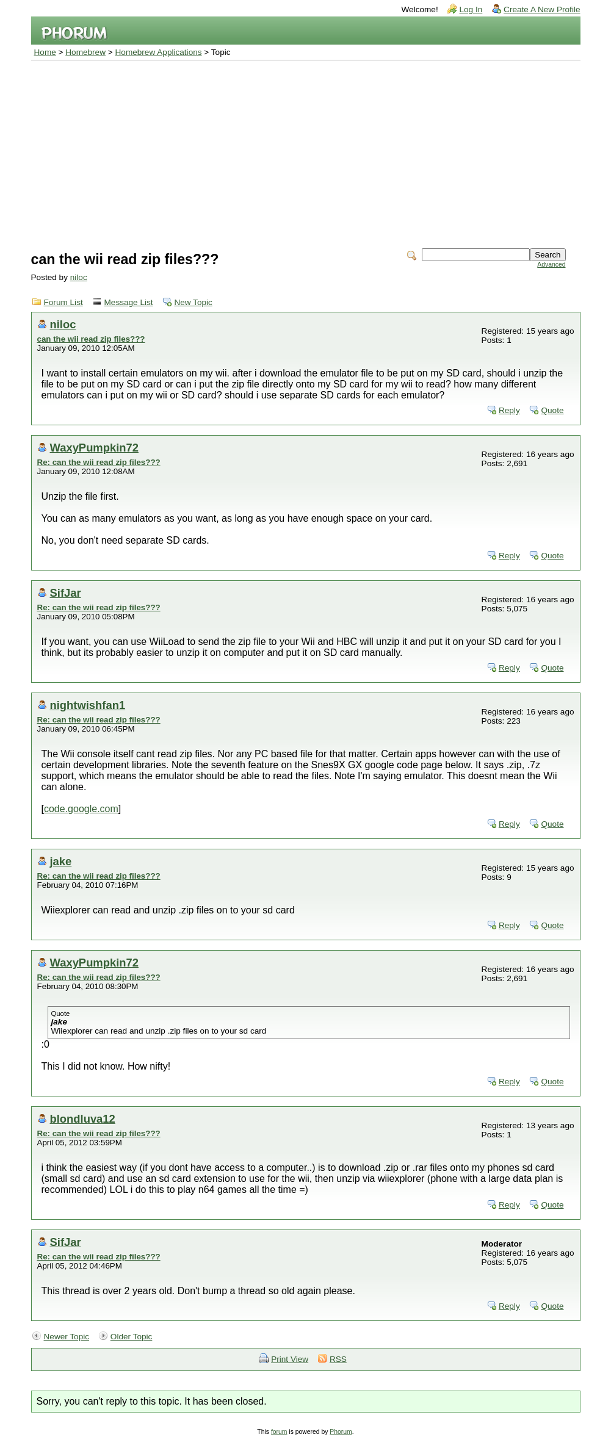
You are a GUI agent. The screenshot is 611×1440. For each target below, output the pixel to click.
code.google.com (81, 809)
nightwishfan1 (88, 705)
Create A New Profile (542, 9)
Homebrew (85, 52)
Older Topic (131, 1336)
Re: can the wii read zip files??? (99, 462)
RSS (338, 1359)
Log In (470, 9)
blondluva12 (82, 1118)
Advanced (551, 264)
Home (45, 52)
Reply (509, 410)
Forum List (63, 302)
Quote (552, 410)
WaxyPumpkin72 (94, 447)
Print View (289, 1359)
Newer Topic (67, 1336)
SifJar (65, 592)
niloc (78, 277)
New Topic (193, 302)
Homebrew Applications (158, 52)
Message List (128, 302)
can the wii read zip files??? (91, 339)
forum (279, 1431)
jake (61, 861)
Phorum (341, 1431)
